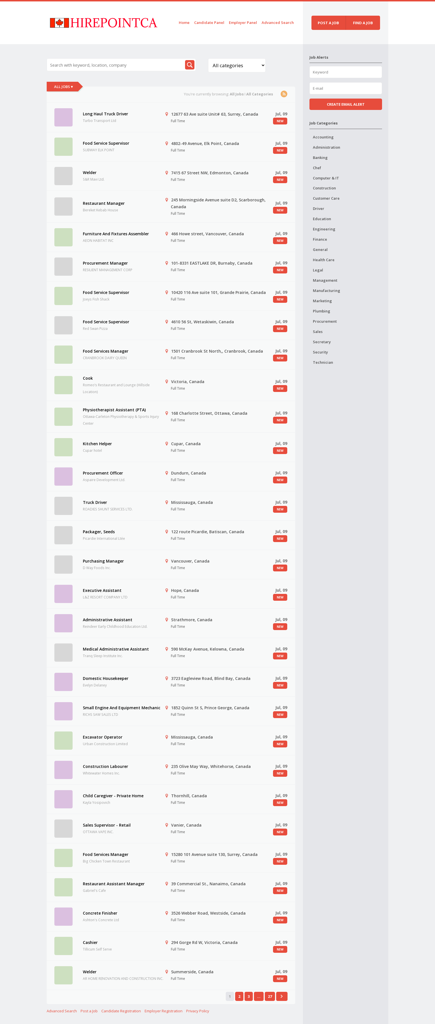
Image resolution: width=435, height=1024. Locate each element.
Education (322, 218)
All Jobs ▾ (63, 86)
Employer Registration (163, 1010)
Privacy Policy (197, 1010)
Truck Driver (95, 502)
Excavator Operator (102, 737)
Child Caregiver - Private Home (113, 795)
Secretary (322, 341)
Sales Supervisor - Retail (107, 825)
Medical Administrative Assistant (116, 649)
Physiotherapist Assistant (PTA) (114, 409)
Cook (88, 378)
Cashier (90, 942)
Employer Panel (243, 22)
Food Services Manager (105, 351)
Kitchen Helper (97, 443)
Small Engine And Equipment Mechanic (121, 707)
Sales (318, 331)
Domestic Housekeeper (105, 678)
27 (270, 996)
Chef (317, 167)
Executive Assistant (102, 590)
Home (184, 22)
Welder (90, 172)
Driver (318, 208)
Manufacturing (326, 290)
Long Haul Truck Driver (105, 113)
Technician (323, 362)
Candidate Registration (121, 1010)
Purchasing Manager (103, 561)
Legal (318, 270)
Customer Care (326, 198)
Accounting (323, 137)
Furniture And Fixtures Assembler (116, 233)
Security (320, 352)
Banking (320, 157)
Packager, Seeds (99, 531)
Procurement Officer (103, 473)
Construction (324, 188)
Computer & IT (326, 178)
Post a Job (89, 1010)
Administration (326, 147)
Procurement (325, 321)
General (320, 249)
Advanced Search (278, 22)
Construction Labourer (105, 766)
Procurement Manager (105, 263)
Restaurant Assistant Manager (114, 883)
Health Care (324, 259)
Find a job (363, 22)
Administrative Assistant (107, 619)
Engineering (324, 229)
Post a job (328, 22)
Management (325, 280)
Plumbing (321, 311)
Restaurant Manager (104, 203)
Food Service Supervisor (106, 143)
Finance (320, 239)
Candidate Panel (209, 22)
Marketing (322, 300)
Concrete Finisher (100, 913)
